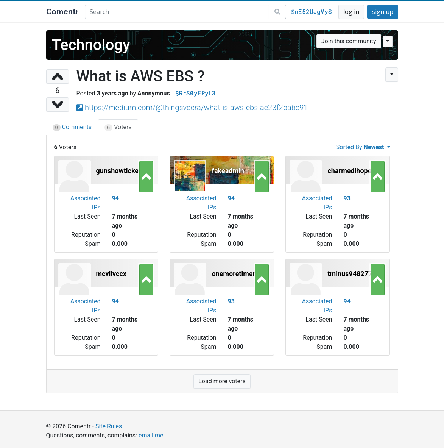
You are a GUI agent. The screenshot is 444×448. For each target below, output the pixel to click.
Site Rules (108, 426)
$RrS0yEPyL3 (195, 93)
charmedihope (349, 171)
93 (346, 198)
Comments (72, 127)
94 (115, 198)
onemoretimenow (238, 274)
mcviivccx (111, 274)
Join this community (348, 41)
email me (151, 435)
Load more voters (221, 381)
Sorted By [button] (361, 147)
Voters (118, 127)
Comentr (62, 11)
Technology (91, 45)
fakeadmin (228, 171)
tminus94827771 (353, 274)
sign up (382, 12)
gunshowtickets (120, 171)
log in (351, 12)
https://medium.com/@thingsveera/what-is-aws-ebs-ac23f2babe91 (196, 107)
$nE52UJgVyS (311, 12)
